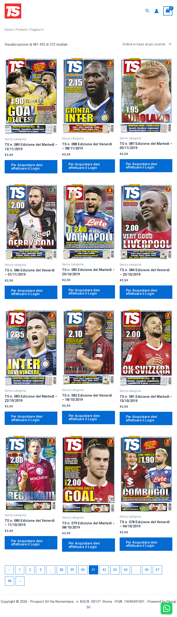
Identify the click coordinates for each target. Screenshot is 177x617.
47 (157, 570)
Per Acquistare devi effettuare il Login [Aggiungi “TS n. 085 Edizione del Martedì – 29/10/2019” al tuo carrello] (84, 292)
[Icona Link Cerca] (148, 11)
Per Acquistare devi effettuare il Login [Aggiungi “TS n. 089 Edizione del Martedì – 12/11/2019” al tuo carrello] (26, 167)
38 (61, 570)
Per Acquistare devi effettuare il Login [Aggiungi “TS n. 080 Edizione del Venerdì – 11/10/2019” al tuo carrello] (26, 543)
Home (9, 29)
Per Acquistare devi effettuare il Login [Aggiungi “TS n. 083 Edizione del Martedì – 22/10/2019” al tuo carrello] (26, 418)
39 (72, 570)
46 (147, 570)
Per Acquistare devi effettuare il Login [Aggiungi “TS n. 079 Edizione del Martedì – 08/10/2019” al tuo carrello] (84, 545)
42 (104, 570)
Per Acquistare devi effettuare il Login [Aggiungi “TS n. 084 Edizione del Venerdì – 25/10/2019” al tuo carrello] (141, 292)
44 (126, 570)
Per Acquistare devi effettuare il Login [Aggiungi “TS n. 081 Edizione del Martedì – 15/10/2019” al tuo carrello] (141, 419)
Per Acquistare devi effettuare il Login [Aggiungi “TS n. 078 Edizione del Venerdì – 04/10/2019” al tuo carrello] (141, 544)
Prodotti (21, 29)
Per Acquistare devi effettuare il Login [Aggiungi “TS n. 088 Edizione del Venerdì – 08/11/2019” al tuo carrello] (84, 166)
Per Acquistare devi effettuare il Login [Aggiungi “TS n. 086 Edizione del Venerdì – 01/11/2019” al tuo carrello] (26, 292)
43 (115, 570)
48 (9, 581)
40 (83, 570)
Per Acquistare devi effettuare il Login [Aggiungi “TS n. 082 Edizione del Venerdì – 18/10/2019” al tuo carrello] (84, 417)
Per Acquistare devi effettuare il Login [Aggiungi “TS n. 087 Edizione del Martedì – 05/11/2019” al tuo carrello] (141, 166)
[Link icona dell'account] (156, 11)
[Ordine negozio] (146, 44)
